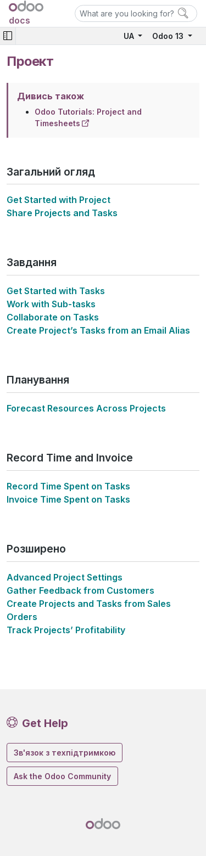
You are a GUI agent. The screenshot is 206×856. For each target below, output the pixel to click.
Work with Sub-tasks (51, 304)
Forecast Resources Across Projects (86, 408)
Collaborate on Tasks (53, 317)
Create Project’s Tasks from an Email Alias (98, 330)
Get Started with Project (58, 199)
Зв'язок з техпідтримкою (64, 752)
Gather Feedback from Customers (80, 590)
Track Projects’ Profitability (66, 629)
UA (130, 36)
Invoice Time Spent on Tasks (68, 499)
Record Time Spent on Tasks (68, 486)
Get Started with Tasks (56, 290)
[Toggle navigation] (7, 35)
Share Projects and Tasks (62, 212)
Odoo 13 (169, 36)
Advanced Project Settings (65, 577)
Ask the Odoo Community (62, 776)
